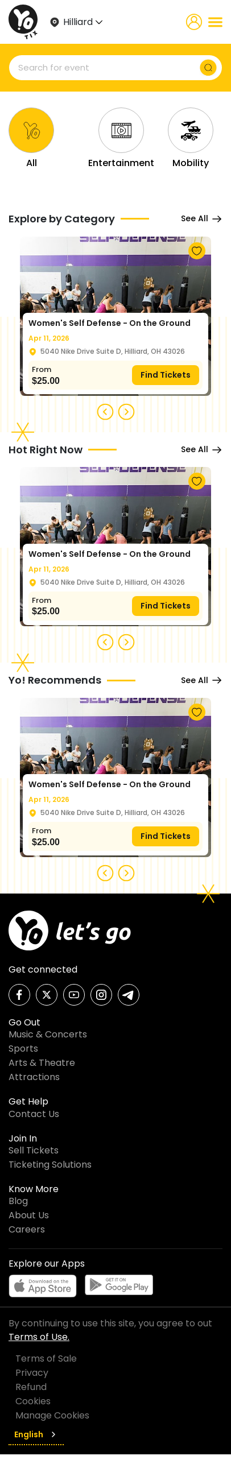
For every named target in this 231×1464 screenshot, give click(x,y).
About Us (29, 1215)
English (36, 1434)
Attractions (34, 1076)
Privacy (31, 1372)
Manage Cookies (52, 1415)
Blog (18, 1200)
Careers (27, 1229)
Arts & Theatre (42, 1062)
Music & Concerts (48, 1034)
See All (201, 219)
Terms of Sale (46, 1358)
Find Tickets (166, 375)
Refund (31, 1386)
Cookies (33, 1401)
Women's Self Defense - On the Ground (109, 323)
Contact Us (34, 1113)
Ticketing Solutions (50, 1164)
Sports (23, 1048)
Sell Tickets (34, 1150)
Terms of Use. (39, 1336)
